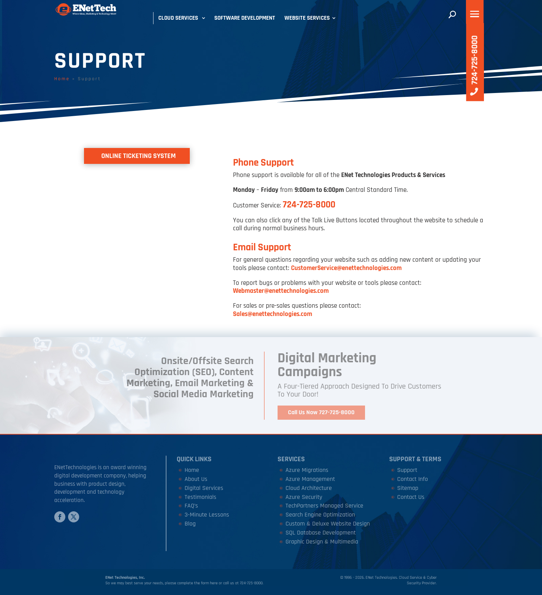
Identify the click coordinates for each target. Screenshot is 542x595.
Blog (190, 524)
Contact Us (410, 497)
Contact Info (412, 479)
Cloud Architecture (309, 488)
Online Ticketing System (138, 155)
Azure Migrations (307, 470)
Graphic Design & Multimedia (322, 542)
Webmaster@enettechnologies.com (281, 291)
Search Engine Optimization (320, 515)
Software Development (244, 18)
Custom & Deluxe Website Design (328, 524)
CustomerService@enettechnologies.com (346, 268)
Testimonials (200, 497)
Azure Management (310, 479)
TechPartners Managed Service (324, 506)
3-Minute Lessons (207, 515)
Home (62, 79)
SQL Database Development (321, 533)
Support (407, 470)
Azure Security (304, 497)
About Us (196, 479)
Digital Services (204, 488)
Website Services (307, 18)
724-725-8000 (309, 205)
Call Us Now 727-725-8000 (321, 412)
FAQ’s (191, 506)
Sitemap (407, 488)
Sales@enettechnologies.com (272, 314)
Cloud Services (178, 18)
